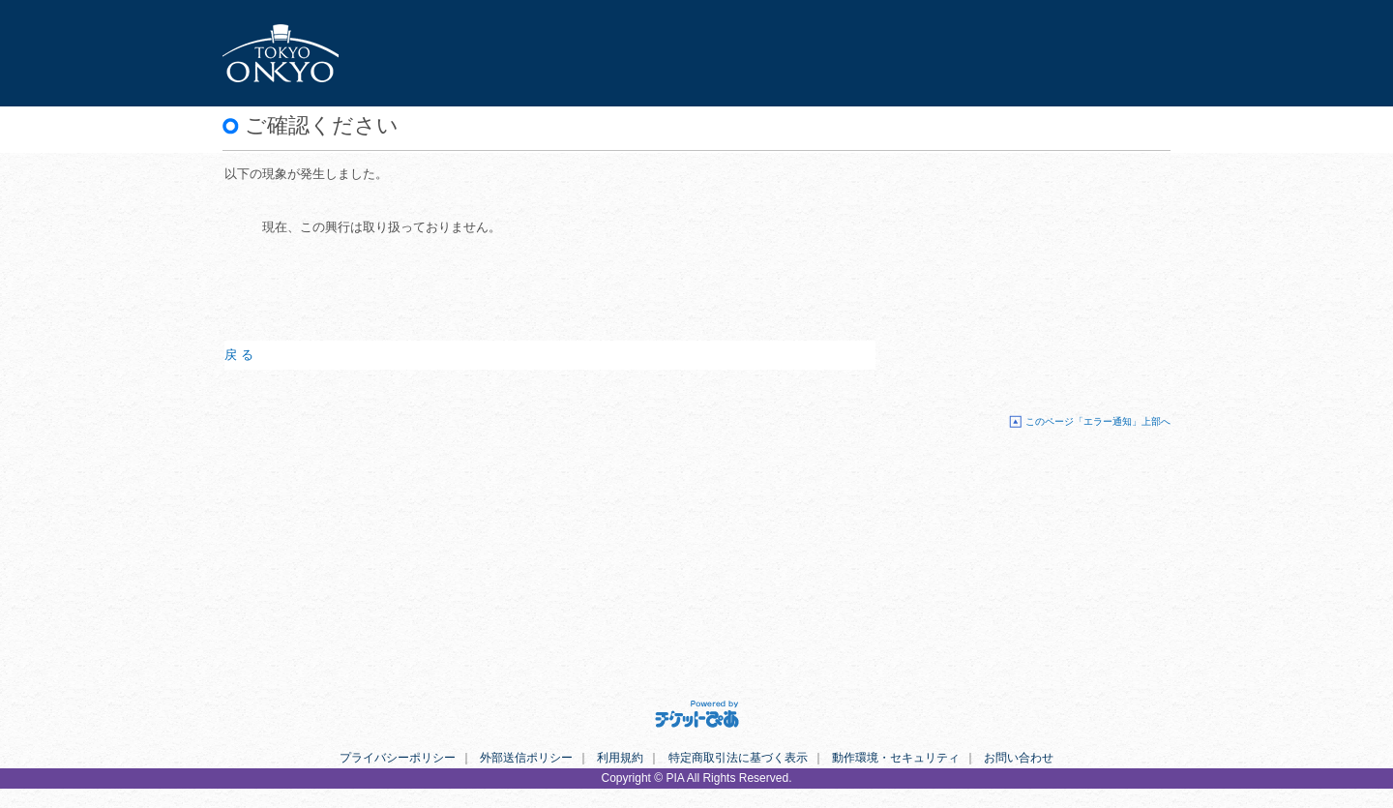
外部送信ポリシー (526, 757)
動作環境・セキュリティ (896, 757)
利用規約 (620, 757)
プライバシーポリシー (398, 757)
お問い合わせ (1018, 757)
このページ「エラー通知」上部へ (1098, 421)
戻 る (238, 354)
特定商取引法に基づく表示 (738, 757)
